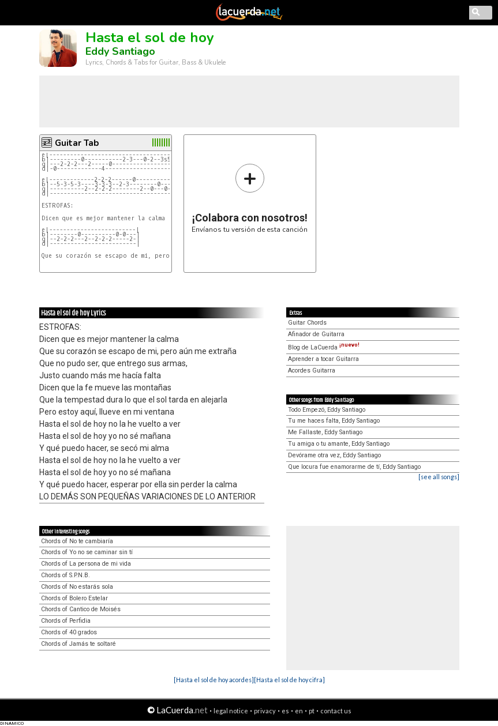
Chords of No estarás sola (77, 586)
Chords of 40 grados (69, 632)
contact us (335, 710)
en (299, 710)
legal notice (231, 710)
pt (311, 710)
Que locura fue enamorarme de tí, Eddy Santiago (354, 467)
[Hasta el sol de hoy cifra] (289, 679)
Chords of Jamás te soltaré (78, 644)
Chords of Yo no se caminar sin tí (87, 552)
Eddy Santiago (120, 51)
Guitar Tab (77, 143)
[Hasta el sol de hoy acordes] (214, 679)
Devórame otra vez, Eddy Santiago (334, 455)
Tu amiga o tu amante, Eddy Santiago (339, 443)
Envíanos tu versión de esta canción (250, 198)
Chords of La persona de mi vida (86, 563)
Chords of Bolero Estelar (74, 598)
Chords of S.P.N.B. (65, 575)
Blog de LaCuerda (324, 347)
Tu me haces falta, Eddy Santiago (334, 420)
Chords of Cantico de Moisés (81, 609)
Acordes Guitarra (311, 370)
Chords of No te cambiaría (77, 541)
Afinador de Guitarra (316, 334)
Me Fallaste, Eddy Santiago (325, 432)
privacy (265, 710)
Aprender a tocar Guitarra (323, 359)
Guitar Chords (307, 322)
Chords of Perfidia (66, 621)
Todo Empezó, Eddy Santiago (326, 409)
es (285, 710)
